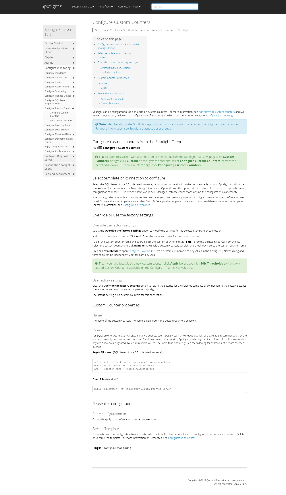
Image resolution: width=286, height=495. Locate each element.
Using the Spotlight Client (60, 50)
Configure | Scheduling (219, 115)
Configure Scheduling (60, 91)
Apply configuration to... (60, 146)
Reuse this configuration (111, 93)
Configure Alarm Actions (60, 86)
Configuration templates (136, 205)
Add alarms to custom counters (217, 112)
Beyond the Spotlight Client (60, 166)
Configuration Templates (60, 151)
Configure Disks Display (57, 129)
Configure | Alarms (139, 251)
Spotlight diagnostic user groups (150, 128)
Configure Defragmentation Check (59, 140)
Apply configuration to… (113, 99)
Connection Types (129, 6)
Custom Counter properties (113, 78)
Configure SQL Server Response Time (55, 102)
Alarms (60, 62)
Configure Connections (60, 77)
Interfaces (106, 6)
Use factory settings (111, 72)
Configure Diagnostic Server (60, 157)
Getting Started (60, 43)
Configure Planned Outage (60, 95)
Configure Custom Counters (60, 108)
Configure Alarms (60, 82)
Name (104, 83)
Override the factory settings (116, 67)
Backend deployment (60, 174)
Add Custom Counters (61, 120)
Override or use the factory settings (117, 62)
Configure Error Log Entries (58, 125)
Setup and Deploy (83, 6)
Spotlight (52, 6)
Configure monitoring (60, 68)
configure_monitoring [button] (117, 448)
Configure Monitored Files (60, 134)
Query (104, 87)
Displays (60, 57)
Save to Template (110, 103)
